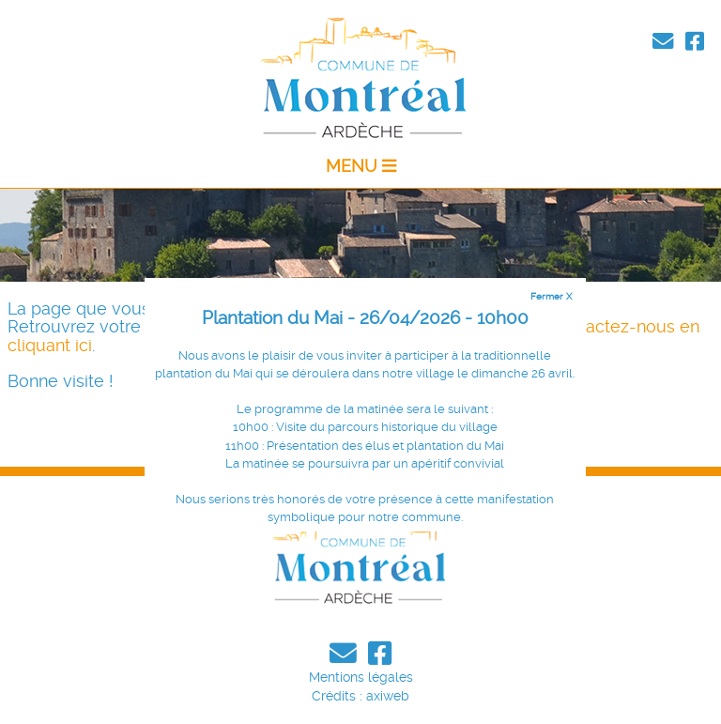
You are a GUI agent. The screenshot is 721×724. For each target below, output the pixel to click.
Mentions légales (361, 677)
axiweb (387, 695)
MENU (361, 166)
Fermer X (551, 295)
